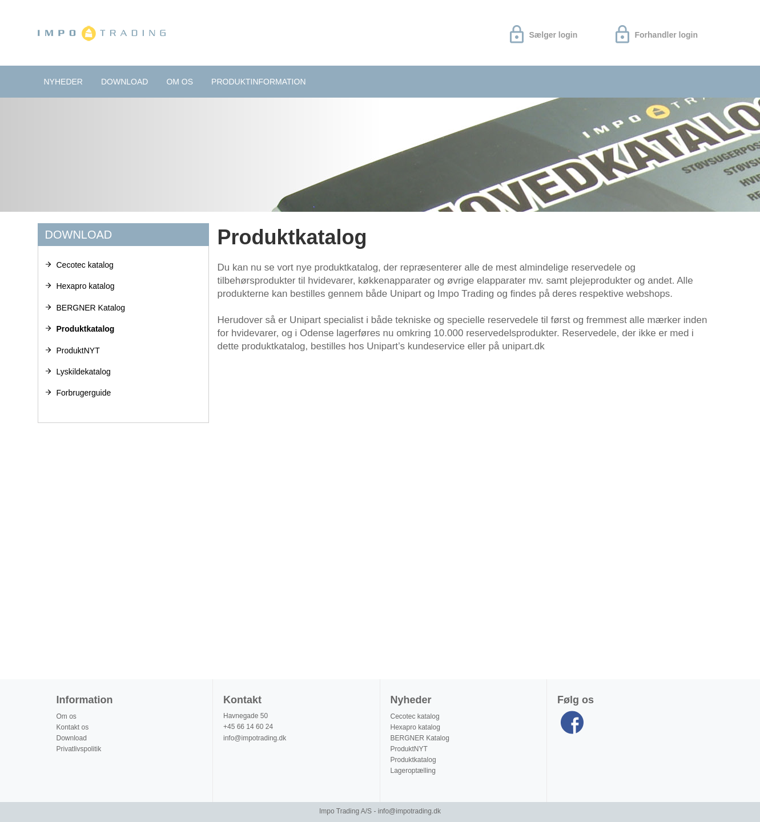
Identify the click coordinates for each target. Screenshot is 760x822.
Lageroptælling (413, 771)
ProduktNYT (78, 350)
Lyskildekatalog (84, 371)
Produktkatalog (86, 328)
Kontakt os (73, 727)
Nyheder (63, 81)
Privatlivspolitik (79, 749)
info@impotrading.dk (254, 738)
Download (124, 81)
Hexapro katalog (86, 286)
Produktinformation (258, 81)
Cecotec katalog (85, 264)
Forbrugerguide (84, 392)
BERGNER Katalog (91, 307)
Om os (179, 81)
